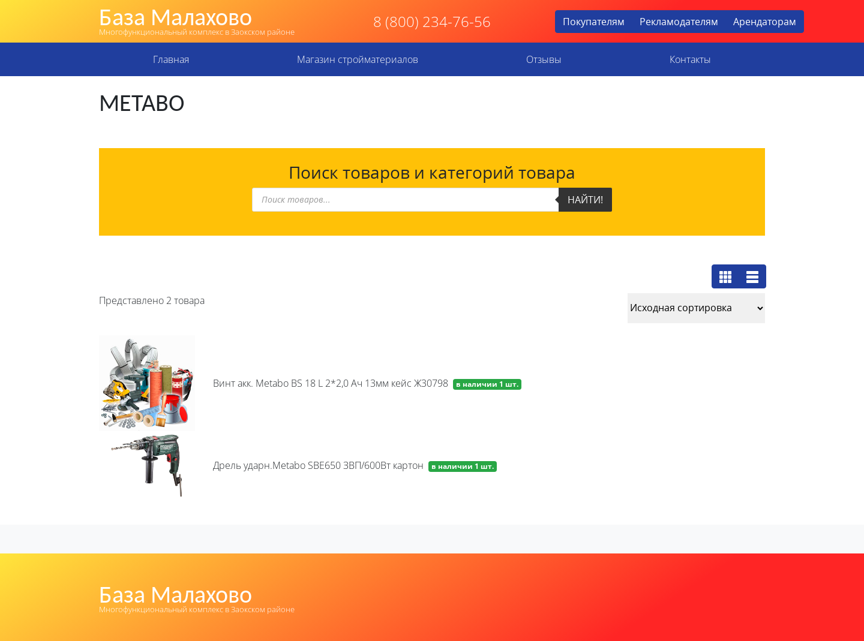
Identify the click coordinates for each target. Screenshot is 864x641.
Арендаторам (764, 21)
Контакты (690, 59)
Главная (171, 59)
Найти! (585, 199)
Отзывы (544, 59)
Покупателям (594, 21)
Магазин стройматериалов (357, 59)
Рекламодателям (679, 21)
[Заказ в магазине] (696, 308)
